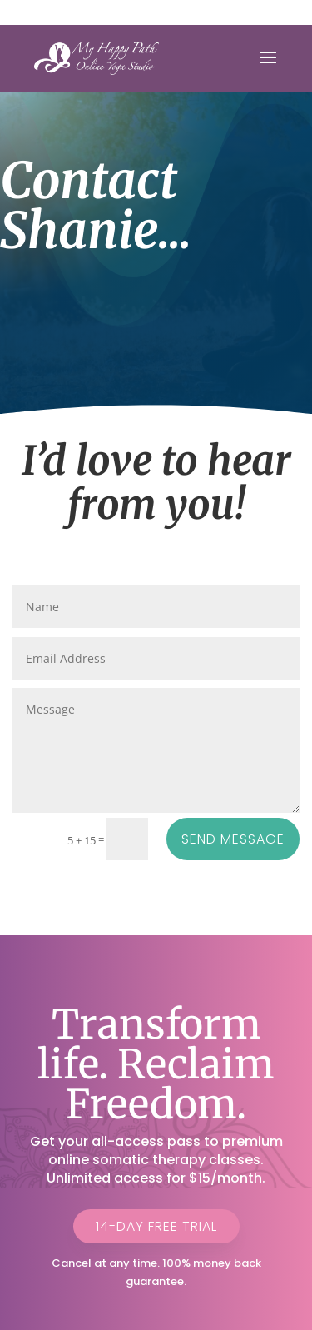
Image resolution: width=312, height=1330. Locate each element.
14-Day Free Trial (156, 1226)
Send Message (233, 839)
